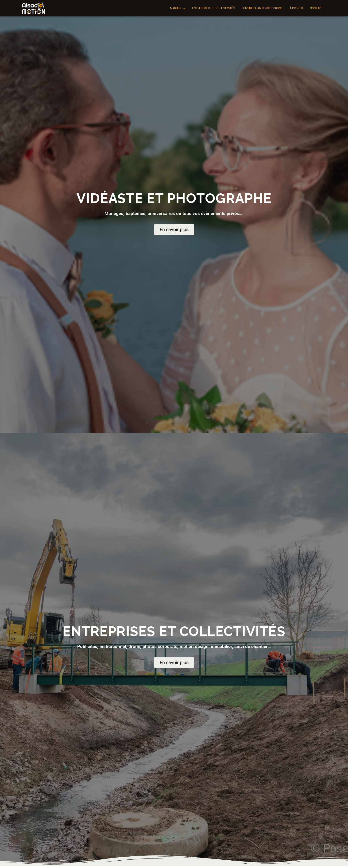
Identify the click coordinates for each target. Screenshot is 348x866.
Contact (316, 8)
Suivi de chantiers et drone (262, 8)
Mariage (177, 8)
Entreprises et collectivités (213, 8)
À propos (296, 8)
